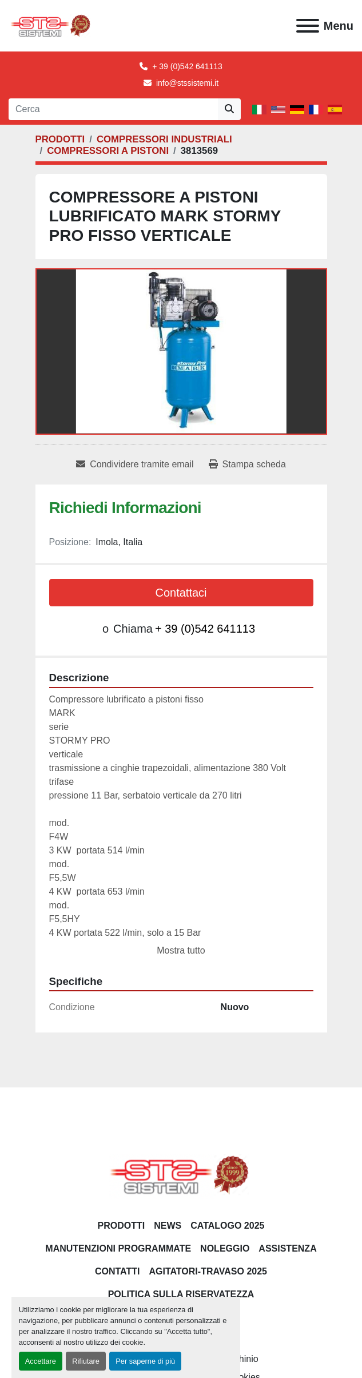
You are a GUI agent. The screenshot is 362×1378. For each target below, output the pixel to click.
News (167, 1225)
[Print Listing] (247, 464)
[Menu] (307, 26)
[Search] (113, 109)
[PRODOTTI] (60, 139)
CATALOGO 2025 (227, 1225)
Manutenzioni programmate (118, 1248)
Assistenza (287, 1248)
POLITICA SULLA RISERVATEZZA (181, 1294)
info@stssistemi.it (187, 83)
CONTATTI (117, 1271)
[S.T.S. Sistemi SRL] (181, 1174)
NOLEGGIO (224, 1248)
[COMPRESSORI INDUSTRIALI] (164, 139)
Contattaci (180, 592)
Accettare (40, 1361)
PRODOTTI (121, 1225)
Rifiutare (86, 1361)
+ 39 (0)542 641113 (187, 66)
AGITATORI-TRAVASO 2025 (208, 1271)
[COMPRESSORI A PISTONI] (108, 150)
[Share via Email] (135, 464)
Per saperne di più (145, 1361)
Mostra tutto (181, 950)
